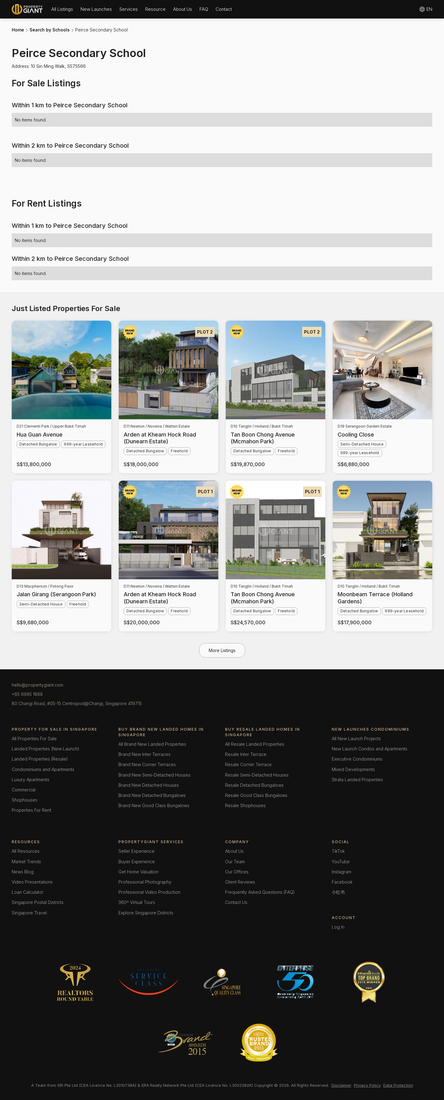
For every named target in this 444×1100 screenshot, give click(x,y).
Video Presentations (32, 882)
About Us (182, 9)
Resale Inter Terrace (245, 754)
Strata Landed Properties (357, 779)
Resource (155, 9)
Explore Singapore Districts (145, 912)
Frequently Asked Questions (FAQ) (260, 892)
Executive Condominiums (357, 758)
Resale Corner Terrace (248, 764)
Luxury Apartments (30, 779)
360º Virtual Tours (136, 902)
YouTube (341, 861)
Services (128, 9)
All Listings (62, 9)
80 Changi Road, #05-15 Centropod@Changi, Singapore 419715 (77, 703)
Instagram (341, 871)
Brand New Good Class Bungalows (153, 805)
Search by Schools (50, 29)
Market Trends (26, 861)
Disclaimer (341, 1085)
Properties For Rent (31, 810)
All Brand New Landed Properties (152, 744)
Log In (338, 927)
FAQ (203, 9)
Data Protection (398, 1085)
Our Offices (237, 871)
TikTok (338, 851)
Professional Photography (144, 882)
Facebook (342, 882)
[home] (27, 9)
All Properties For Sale (34, 738)
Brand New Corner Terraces (147, 764)
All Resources (25, 851)
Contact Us (236, 902)
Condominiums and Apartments (43, 769)
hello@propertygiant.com (37, 685)
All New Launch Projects (356, 738)
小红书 (338, 892)
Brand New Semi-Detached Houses (154, 775)
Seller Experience (136, 851)
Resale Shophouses (245, 805)
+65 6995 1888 (27, 694)
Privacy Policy (367, 1085)
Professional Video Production (149, 892)
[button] (62, 9)
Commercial (23, 789)
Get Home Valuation (138, 871)
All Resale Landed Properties (254, 744)
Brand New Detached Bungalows (152, 795)
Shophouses (24, 799)
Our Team (235, 861)
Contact (224, 9)
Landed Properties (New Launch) (45, 748)
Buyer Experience (136, 861)
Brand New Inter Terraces (144, 754)
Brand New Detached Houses (148, 785)
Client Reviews (240, 882)
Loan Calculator (27, 892)
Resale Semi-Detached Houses (257, 775)
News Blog (23, 871)
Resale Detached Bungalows (254, 785)
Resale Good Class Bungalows (256, 795)
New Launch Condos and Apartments (369, 748)
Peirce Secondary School (101, 29)
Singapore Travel (29, 912)
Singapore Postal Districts (38, 902)
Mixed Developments (353, 769)
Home (18, 29)
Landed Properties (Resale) (40, 758)
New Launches (96, 9)
